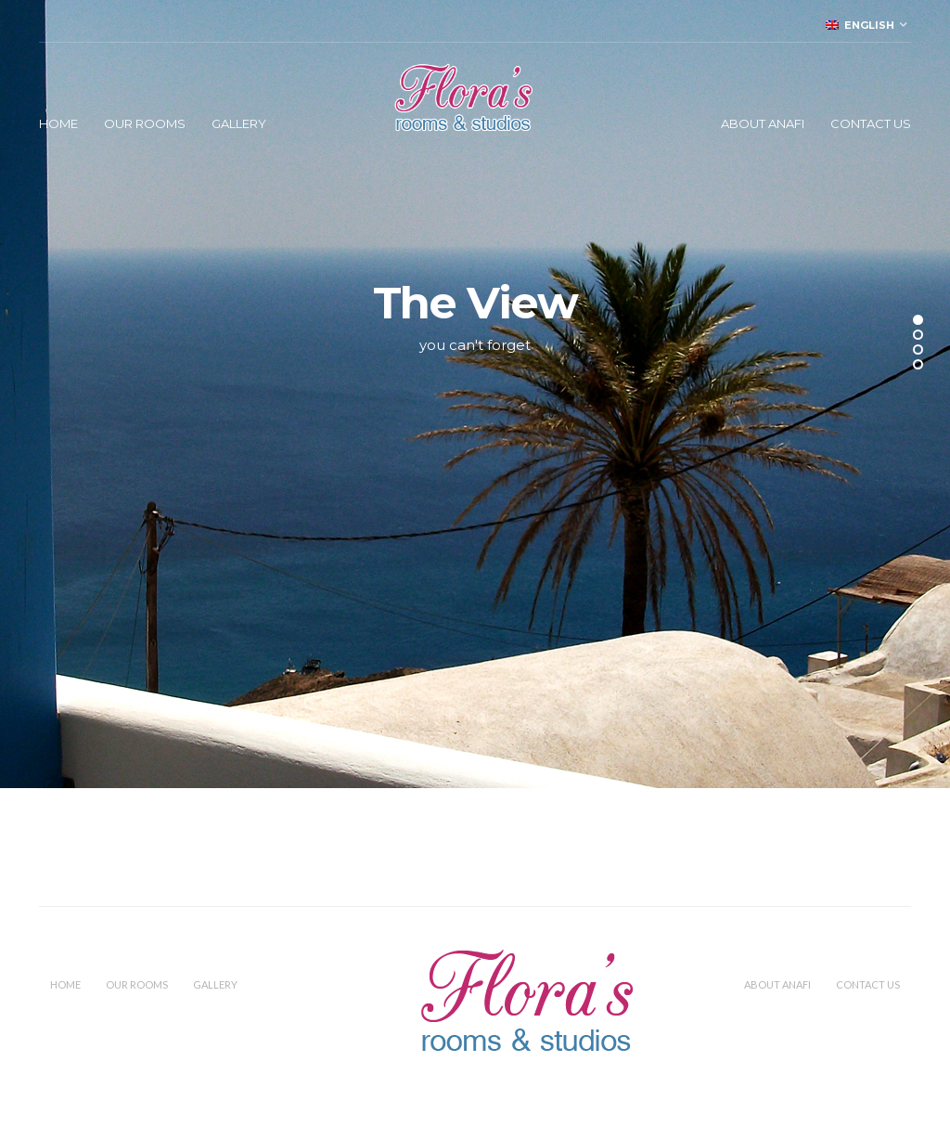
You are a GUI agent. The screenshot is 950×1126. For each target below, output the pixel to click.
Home (58, 123)
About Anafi (762, 123)
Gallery (239, 123)
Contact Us (870, 123)
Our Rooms (145, 123)
